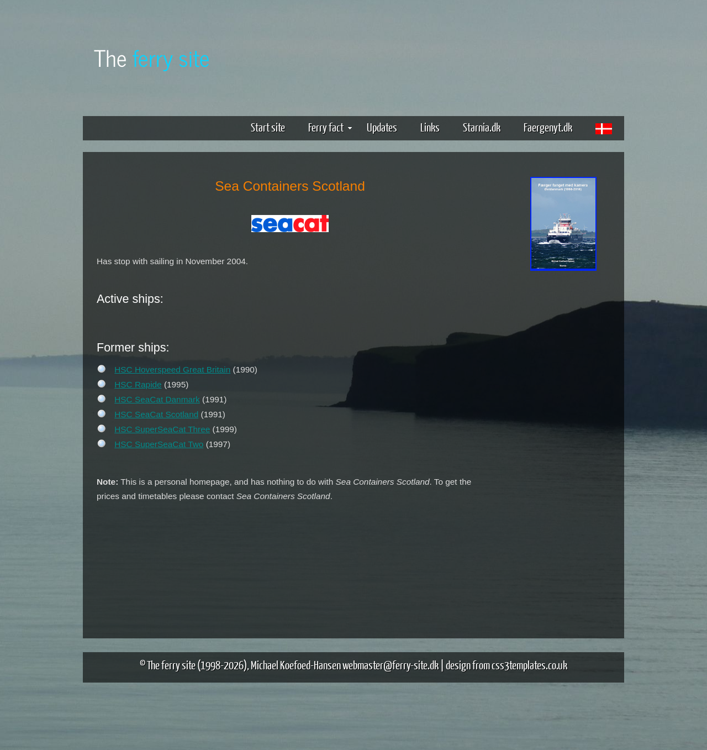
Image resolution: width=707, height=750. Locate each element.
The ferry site (171, 665)
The (152, 57)
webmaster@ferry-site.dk (390, 665)
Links (430, 127)
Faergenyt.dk (548, 127)
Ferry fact (330, 127)
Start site (268, 127)
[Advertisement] (563, 446)
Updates (382, 127)
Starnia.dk (481, 127)
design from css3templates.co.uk (506, 665)
